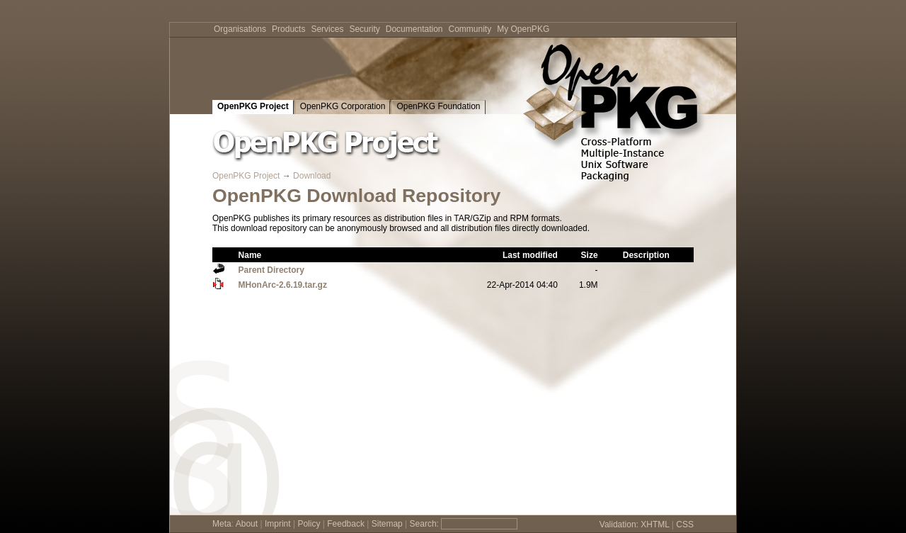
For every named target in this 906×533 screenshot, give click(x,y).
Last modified (530, 255)
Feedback (346, 524)
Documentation (414, 29)
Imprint (278, 524)
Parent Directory (271, 270)
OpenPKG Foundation (438, 106)
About (247, 524)
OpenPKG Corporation (343, 106)
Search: (424, 524)
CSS (685, 524)
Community (470, 29)
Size (589, 255)
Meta (221, 524)
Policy (308, 524)
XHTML (655, 524)
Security (364, 29)
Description (646, 255)
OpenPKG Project (253, 106)
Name (250, 255)
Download (312, 176)
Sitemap (387, 524)
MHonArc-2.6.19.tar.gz (283, 285)
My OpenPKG (523, 29)
